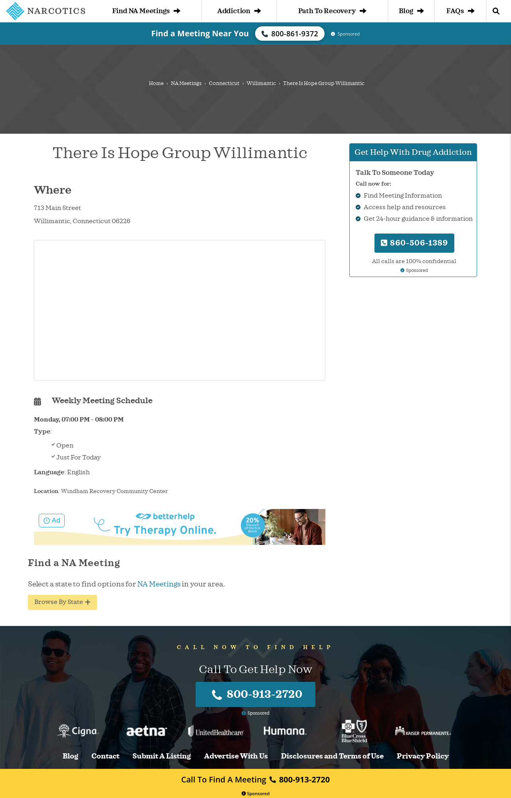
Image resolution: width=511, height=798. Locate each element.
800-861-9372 (289, 33)
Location (46, 491)
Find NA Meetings (146, 11)
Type (42, 432)
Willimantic (261, 83)
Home (156, 83)
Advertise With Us (236, 756)
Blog (411, 11)
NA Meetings (186, 83)
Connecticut (224, 83)
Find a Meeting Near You (200, 33)
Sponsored (256, 793)
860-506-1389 (414, 243)
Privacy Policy (423, 756)
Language (49, 472)
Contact (105, 756)
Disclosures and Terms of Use (332, 756)
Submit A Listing (162, 756)
